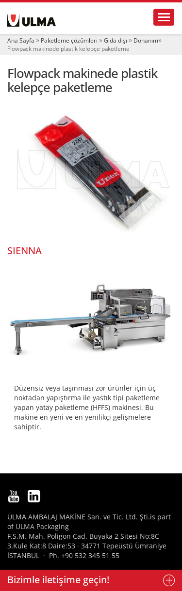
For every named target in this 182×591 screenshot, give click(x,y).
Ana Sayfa (20, 40)
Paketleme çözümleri (69, 40)
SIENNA (24, 250)
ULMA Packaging (42, 526)
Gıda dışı (115, 40)
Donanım (145, 40)
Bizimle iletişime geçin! (58, 579)
